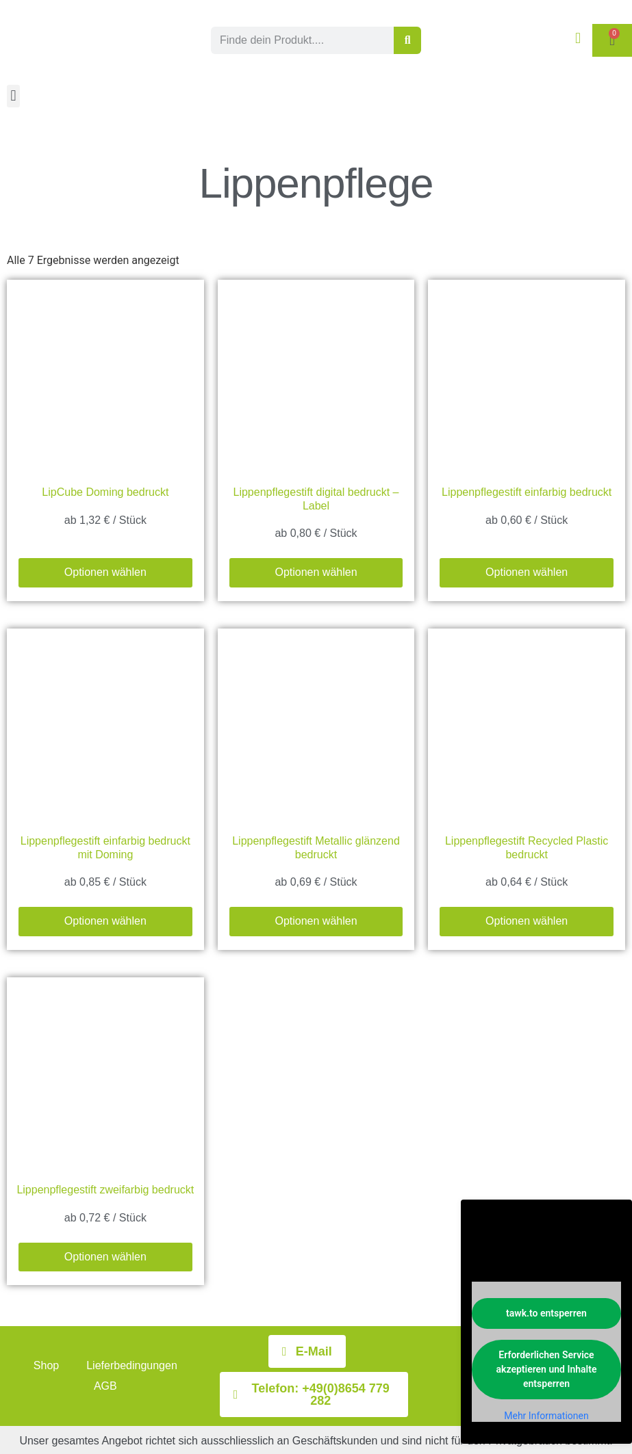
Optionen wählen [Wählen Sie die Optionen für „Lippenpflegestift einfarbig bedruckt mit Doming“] (105, 921)
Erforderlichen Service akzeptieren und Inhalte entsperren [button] (546, 1369)
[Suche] (407, 40)
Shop (46, 1365)
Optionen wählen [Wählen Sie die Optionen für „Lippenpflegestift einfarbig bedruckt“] (526, 572)
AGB (105, 1386)
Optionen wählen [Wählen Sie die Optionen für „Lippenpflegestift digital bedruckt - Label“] (316, 572)
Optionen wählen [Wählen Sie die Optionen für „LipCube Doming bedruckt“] (105, 572)
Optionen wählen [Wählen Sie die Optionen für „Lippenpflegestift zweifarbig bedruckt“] (105, 1257)
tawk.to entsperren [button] (546, 1313)
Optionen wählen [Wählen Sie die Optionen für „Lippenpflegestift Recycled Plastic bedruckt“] (526, 921)
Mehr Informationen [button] (546, 1415)
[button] (13, 96)
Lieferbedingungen (131, 1365)
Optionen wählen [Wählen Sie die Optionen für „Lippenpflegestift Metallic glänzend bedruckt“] (316, 921)
